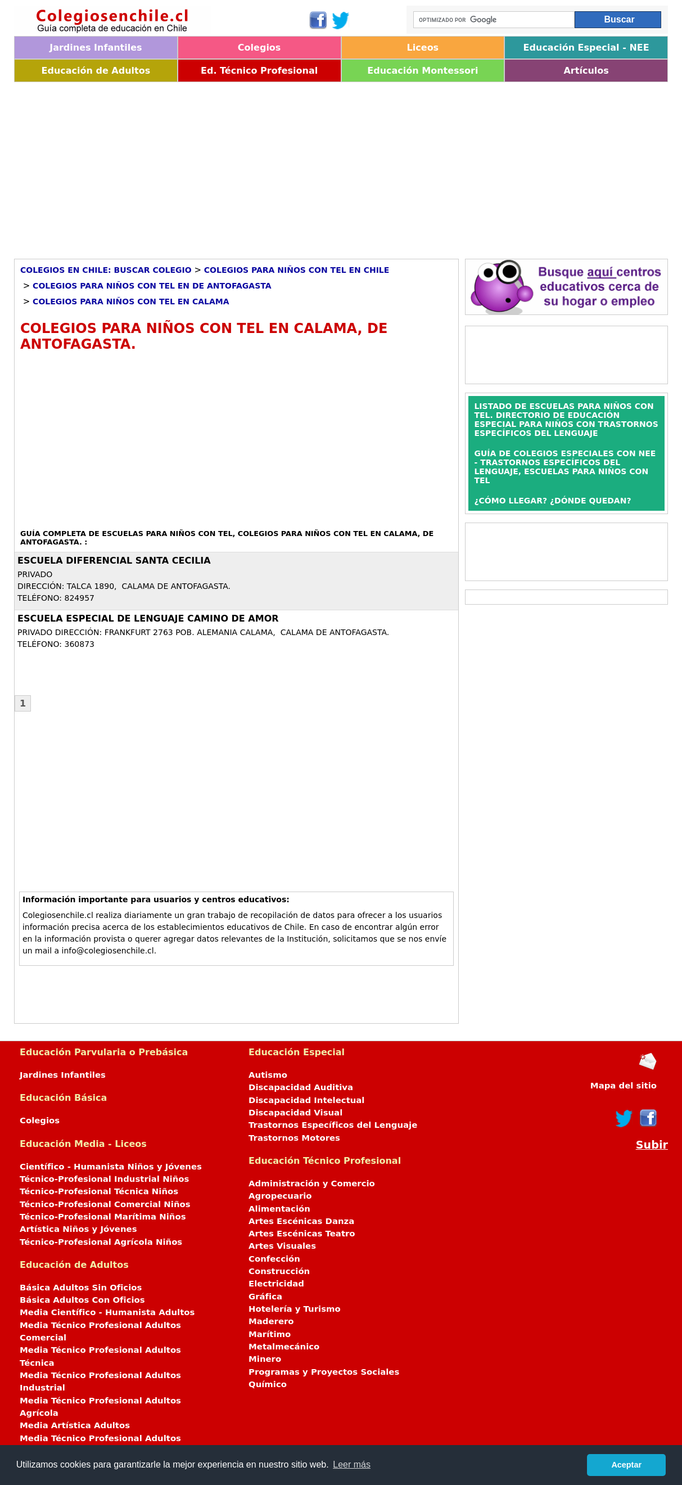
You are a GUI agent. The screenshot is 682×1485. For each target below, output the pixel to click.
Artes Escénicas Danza (301, 1221)
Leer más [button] (352, 1464)
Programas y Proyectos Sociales (324, 1372)
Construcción (279, 1271)
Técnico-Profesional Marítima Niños (103, 1217)
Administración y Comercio (312, 1183)
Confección (274, 1259)
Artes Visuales (282, 1246)
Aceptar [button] (626, 1464)
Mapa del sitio (623, 1086)
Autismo (268, 1075)
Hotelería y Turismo (295, 1309)
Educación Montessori (422, 70)
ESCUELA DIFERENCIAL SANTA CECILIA (114, 560)
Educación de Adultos (96, 70)
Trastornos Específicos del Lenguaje (333, 1125)
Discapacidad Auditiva (301, 1087)
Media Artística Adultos (75, 1425)
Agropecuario (280, 1196)
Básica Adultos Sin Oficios (81, 1287)
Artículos (585, 70)
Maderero (271, 1321)
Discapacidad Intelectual (306, 1100)
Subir (652, 1144)
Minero (265, 1359)
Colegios (259, 47)
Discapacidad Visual (295, 1113)
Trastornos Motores (294, 1138)
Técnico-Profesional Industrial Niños (104, 1179)
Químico (268, 1384)
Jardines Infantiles (95, 47)
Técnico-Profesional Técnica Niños (99, 1191)
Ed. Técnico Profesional (259, 70)
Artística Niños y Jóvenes (78, 1229)
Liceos (423, 47)
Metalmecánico (284, 1347)
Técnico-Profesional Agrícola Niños (101, 1242)
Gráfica (265, 1297)
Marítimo (270, 1334)
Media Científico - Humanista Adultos (107, 1312)
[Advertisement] (341, 166)
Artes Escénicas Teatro (302, 1233)
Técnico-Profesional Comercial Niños (105, 1204)
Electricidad (276, 1284)
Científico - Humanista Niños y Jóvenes (111, 1167)
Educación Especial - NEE (586, 47)
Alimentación (279, 1209)
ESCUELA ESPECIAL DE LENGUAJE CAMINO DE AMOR (148, 618)
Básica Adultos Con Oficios (82, 1300)
